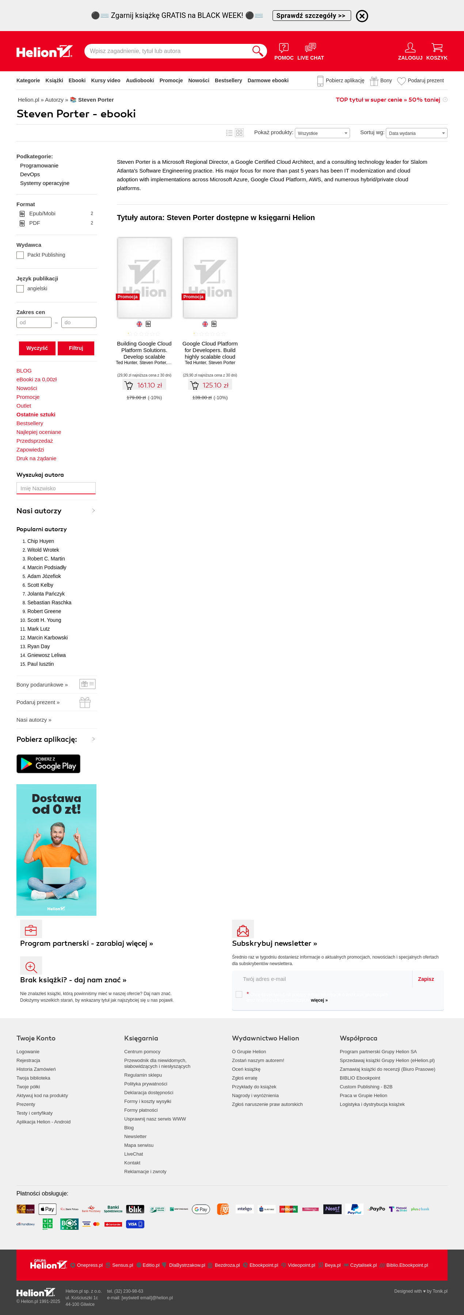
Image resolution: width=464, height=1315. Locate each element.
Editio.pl (151, 1265)
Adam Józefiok (44, 576)
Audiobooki (140, 80)
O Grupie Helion (249, 1051)
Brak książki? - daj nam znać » (73, 980)
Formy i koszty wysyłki (147, 1101)
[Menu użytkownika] (410, 51)
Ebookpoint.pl (264, 1265)
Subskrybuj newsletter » (274, 943)
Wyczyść (37, 348)
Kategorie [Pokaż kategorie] (28, 80)
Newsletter (135, 1136)
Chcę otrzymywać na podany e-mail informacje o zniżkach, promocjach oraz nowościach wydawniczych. (312, 997)
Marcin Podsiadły (46, 567)
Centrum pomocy (142, 1051)
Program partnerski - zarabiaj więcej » (86, 943)
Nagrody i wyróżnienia (255, 1095)
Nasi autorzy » (34, 720)
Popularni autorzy (41, 529)
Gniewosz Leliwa (46, 655)
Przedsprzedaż (34, 441)
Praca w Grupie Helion (363, 1095)
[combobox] (322, 133)
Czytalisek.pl (363, 1265)
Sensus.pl (122, 1265)
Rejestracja (28, 1060)
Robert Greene (44, 611)
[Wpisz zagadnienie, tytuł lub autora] (166, 51)
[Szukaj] (258, 51)
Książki (54, 80)
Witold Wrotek (43, 550)
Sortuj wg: (372, 132)
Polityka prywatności (145, 1084)
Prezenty (25, 1104)
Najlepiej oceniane (38, 432)
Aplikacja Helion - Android (43, 1122)
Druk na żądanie (36, 458)
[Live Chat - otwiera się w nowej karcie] (310, 51)
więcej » (319, 1000)
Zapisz (426, 979)
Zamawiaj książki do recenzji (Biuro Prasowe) (388, 1069)
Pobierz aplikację (345, 80)
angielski (31, 288)
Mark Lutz (38, 629)
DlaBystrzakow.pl (187, 1265)
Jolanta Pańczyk (46, 594)
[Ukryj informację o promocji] (362, 16)
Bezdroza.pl (227, 1265)
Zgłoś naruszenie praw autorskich (267, 1104)
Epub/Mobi (61, 213)
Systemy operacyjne (44, 183)
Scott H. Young (44, 620)
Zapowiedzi (30, 449)
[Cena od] (34, 322)
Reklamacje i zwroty (145, 1171)
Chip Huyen (40, 541)
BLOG (24, 370)
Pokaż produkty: (274, 132)
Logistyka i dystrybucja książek (372, 1104)
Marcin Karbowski (47, 638)
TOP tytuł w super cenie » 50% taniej (388, 99)
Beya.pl (333, 1265)
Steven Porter (153, 362)
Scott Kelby (40, 585)
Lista (229, 132)
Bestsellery (228, 80)
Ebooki (77, 80)
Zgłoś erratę (244, 1078)
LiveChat (133, 1154)
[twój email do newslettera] (322, 979)
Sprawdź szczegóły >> (312, 15)
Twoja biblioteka (33, 1078)
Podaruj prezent (426, 80)
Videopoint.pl (301, 1265)
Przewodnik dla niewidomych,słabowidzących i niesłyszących (157, 1063)
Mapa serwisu (138, 1145)
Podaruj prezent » (38, 702)
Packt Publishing (40, 255)
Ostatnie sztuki (36, 414)
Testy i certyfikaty (34, 1113)
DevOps (30, 174)
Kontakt (132, 1162)
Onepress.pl (90, 1265)
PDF (61, 223)
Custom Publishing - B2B (366, 1086)
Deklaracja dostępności (148, 1092)
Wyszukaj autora (40, 475)
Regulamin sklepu (143, 1075)
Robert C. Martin (46, 559)
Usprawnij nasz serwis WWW (155, 1119)
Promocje (171, 80)
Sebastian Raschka (49, 602)
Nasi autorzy (39, 510)
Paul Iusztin (40, 664)
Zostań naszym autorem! (258, 1060)
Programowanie (39, 165)
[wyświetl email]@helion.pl (147, 1297)
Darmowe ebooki (268, 80)
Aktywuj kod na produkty (42, 1095)
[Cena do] (78, 322)
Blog (129, 1127)
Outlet (23, 406)
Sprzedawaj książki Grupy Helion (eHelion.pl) (387, 1060)
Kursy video (106, 80)
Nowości (198, 80)
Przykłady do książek (254, 1086)
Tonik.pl (440, 1291)
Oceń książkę (246, 1069)
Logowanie (27, 1051)
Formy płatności (141, 1110)
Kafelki (239, 132)
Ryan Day (38, 646)
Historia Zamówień (36, 1069)
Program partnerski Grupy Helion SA (378, 1051)
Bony (386, 80)
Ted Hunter (126, 362)
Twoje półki (28, 1086)
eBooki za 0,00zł (36, 379)
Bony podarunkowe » (42, 684)
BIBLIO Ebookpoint (360, 1078)
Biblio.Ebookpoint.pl (407, 1265)
